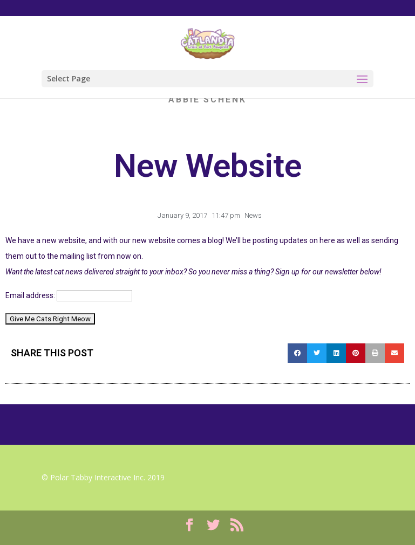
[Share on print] (375, 353)
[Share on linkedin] (336, 353)
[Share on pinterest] (355, 353)
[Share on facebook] (297, 353)
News (253, 215)
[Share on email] (394, 353)
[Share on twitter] (316, 353)
